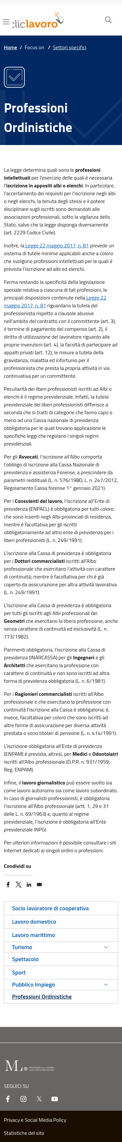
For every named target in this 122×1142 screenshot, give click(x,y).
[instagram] (23, 1099)
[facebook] (8, 1099)
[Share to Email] (39, 884)
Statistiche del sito (24, 1133)
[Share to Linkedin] (29, 884)
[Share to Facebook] (8, 884)
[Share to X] (18, 884)
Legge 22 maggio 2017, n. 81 (56, 245)
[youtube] (55, 1099)
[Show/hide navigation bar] (6, 22)
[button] (108, 20)
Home (10, 47)
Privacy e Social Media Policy (35, 1120)
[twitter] (39, 1099)
